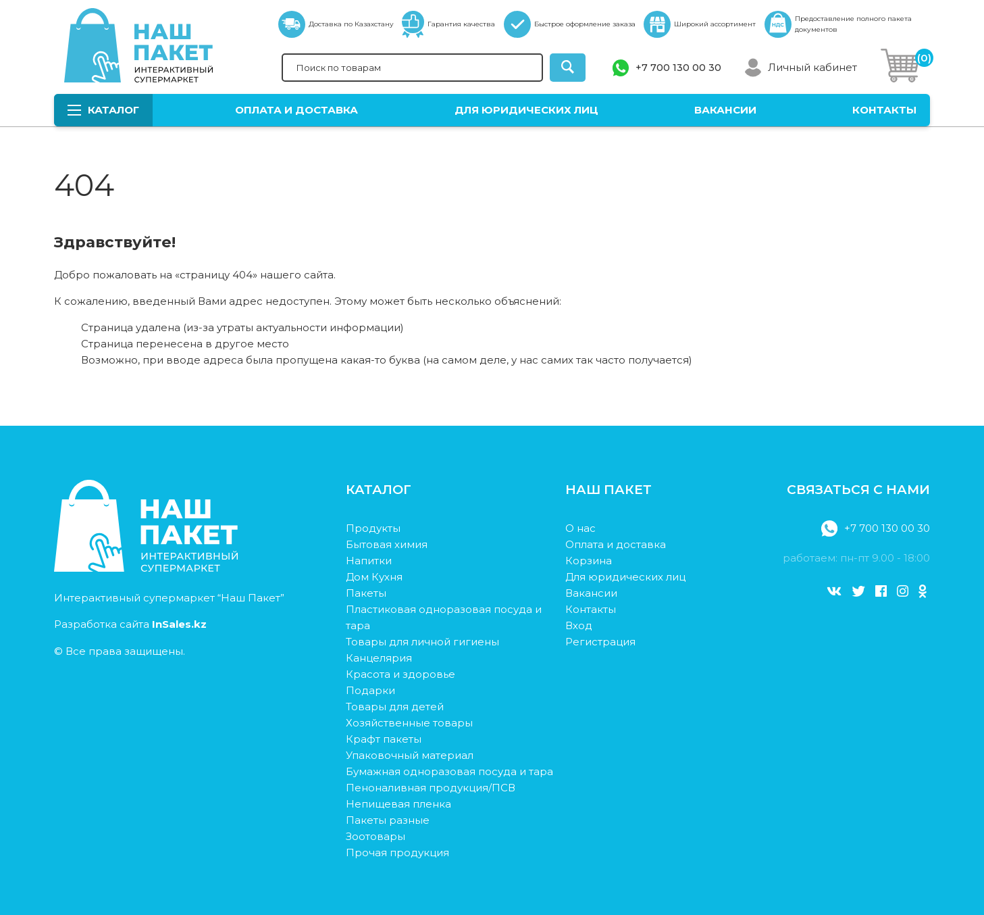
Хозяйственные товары (409, 722)
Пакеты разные (388, 820)
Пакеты (366, 593)
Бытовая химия (387, 544)
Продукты (373, 528)
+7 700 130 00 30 (678, 67)
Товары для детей (395, 706)
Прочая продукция (397, 852)
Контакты (884, 109)
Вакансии (725, 109)
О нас (580, 528)
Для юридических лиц (526, 109)
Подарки (370, 690)
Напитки (369, 560)
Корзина (588, 560)
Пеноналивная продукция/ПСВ (430, 787)
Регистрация (600, 641)
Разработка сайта (130, 624)
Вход (578, 625)
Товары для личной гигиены (422, 641)
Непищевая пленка (398, 803)
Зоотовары (375, 836)
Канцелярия (379, 657)
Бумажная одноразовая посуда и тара (449, 771)
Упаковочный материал (409, 755)
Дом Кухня (374, 576)
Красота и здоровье (400, 674)
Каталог (103, 109)
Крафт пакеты (383, 739)
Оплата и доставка (296, 109)
